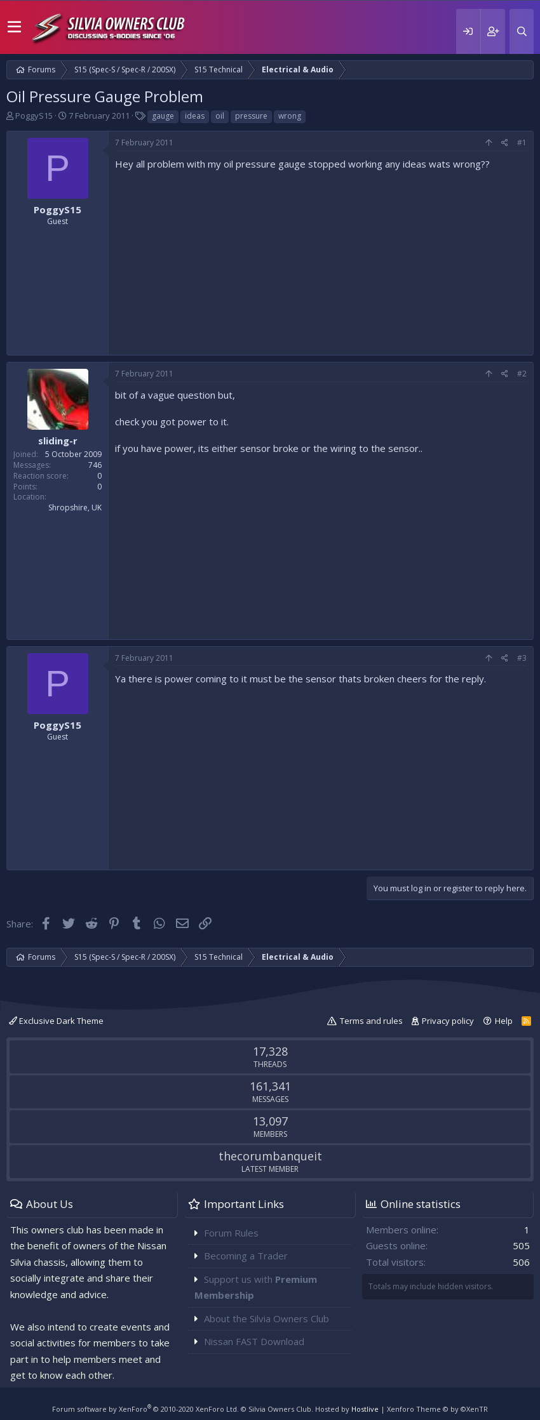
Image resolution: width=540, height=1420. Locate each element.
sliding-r (58, 440)
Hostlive (365, 1409)
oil (219, 115)
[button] (14, 27)
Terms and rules (371, 1020)
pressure (251, 115)
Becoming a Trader (246, 1255)
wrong (289, 115)
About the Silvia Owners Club (266, 1318)
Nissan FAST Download (254, 1341)
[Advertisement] (321, 259)
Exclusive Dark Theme (56, 1020)
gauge (163, 115)
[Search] (522, 31)
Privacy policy (448, 1020)
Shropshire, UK (75, 507)
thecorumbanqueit (270, 1156)
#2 (522, 373)
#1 (522, 142)
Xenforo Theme (437, 1409)
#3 (522, 658)
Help (504, 1020)
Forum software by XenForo (145, 1409)
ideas (195, 115)
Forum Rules (231, 1232)
